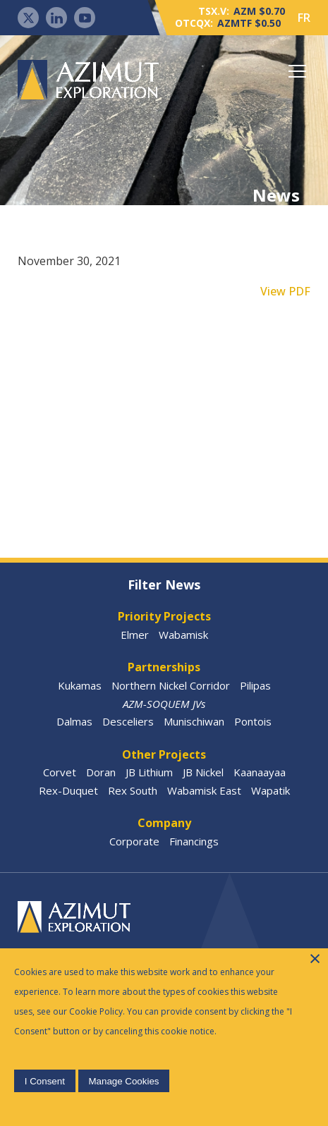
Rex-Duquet (68, 790)
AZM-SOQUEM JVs (164, 704)
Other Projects (164, 754)
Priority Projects (164, 616)
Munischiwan (194, 721)
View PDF (285, 291)
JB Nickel (203, 772)
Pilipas (255, 685)
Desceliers (128, 721)
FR (304, 17)
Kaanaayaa (259, 772)
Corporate (134, 841)
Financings (194, 841)
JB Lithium (149, 772)
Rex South (132, 790)
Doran (101, 772)
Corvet (59, 772)
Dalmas (74, 721)
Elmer (135, 635)
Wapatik (270, 790)
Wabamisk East (204, 790)
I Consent (45, 1081)
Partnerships (164, 667)
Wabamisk (183, 635)
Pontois (253, 721)
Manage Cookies (123, 1081)
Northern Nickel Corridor (170, 685)
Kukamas (80, 685)
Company (164, 823)
